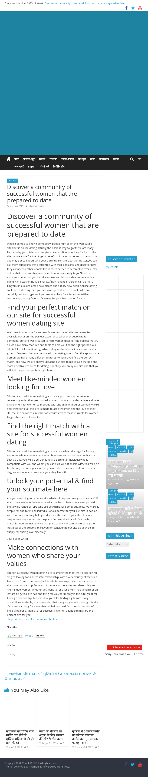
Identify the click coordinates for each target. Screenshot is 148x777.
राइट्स (23, 166)
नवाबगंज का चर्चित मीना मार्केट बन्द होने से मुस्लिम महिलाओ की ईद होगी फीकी (20, 737)
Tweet (28, 635)
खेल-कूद (81, 159)
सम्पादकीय (104, 159)
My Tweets (112, 267)
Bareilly (121, 447)
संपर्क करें (36, 166)
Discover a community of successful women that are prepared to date (85, 3)
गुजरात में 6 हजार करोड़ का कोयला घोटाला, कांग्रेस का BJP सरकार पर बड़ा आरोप (86, 737)
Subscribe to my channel (124, 647)
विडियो (42, 159)
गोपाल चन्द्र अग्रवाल (36, 206)
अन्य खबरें (11, 166)
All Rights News (113, 445)
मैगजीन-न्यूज (29, 159)
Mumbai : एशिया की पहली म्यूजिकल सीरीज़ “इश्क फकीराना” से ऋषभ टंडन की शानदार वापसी (51, 676)
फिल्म (116, 159)
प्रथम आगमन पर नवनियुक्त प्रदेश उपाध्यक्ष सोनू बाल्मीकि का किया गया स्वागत (125, 468)
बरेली (16, 159)
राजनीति (53, 159)
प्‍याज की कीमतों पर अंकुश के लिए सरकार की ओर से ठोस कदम (51, 735)
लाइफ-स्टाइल (67, 159)
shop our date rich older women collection (32, 619)
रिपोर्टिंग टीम (51, 166)
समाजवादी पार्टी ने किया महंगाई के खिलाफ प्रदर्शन (125, 510)
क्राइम (92, 159)
